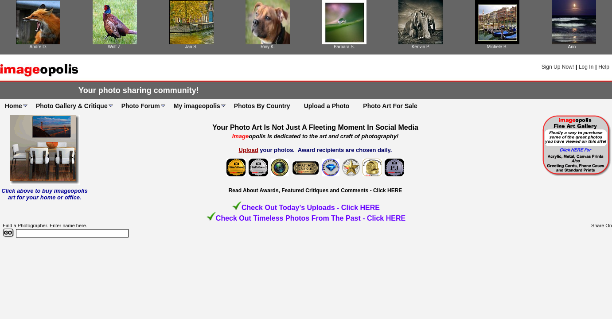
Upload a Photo (327, 105)
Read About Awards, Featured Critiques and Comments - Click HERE (315, 190)
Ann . (574, 46)
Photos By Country (262, 105)
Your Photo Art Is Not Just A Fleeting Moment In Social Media (315, 127)
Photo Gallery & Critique (72, 105)
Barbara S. (344, 46)
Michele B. (497, 46)
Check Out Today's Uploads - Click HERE (311, 207)
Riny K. (268, 46)
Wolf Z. (114, 46)
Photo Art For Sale (390, 105)
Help (603, 67)
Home (13, 105)
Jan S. (191, 46)
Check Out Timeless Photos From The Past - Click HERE (310, 218)
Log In (586, 67)
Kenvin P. (421, 46)
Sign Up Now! (558, 67)
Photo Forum (140, 105)
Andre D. (38, 46)
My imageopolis (197, 105)
